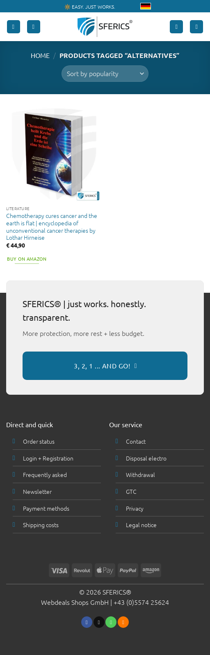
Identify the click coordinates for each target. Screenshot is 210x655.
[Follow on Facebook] (86, 622)
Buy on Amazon (26, 258)
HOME (40, 55)
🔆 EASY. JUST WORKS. (89, 7)
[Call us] (110, 622)
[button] (13, 27)
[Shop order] (105, 73)
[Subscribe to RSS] (123, 622)
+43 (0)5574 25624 (141, 601)
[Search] (33, 27)
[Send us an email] (99, 622)
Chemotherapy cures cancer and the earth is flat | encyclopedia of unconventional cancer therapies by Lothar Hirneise (51, 226)
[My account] (176, 27)
